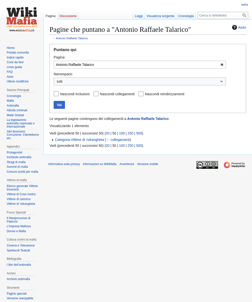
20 (108, 133)
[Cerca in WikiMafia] (223, 15)
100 (122, 133)
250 (130, 133)
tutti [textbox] (60, 81)
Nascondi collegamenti (117, 94)
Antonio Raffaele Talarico (72, 38)
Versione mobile (147, 164)
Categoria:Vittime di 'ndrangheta (79, 140)
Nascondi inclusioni (75, 94)
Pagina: (59, 57)
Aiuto (238, 27)
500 (139, 133)
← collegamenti (118, 140)
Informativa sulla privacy (64, 164)
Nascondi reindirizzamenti (164, 94)
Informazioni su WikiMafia (100, 164)
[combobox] (140, 65)
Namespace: (63, 74)
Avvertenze (126, 164)
